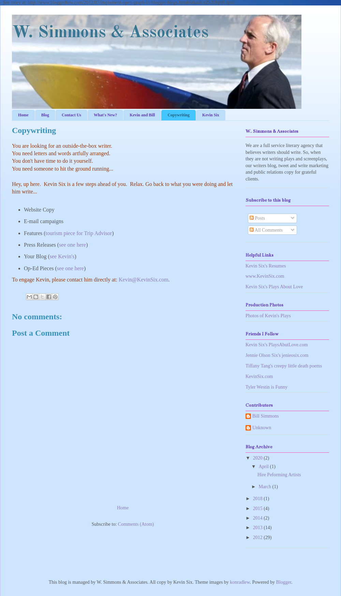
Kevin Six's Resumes (266, 265)
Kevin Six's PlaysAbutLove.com (277, 344)
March (265, 486)
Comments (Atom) (136, 524)
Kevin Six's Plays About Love (274, 286)
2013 (258, 527)
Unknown (261, 427)
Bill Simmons (265, 416)
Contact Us (71, 115)
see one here (72, 245)
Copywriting (178, 115)
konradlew (240, 582)
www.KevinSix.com (265, 276)
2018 (258, 498)
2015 (258, 508)
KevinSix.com (259, 376)
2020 (258, 458)
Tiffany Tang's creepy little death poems (284, 365)
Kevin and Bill (142, 115)
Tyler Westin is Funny (266, 387)
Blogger (283, 582)
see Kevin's (62, 256)
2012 (258, 537)
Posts (257, 218)
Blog (45, 115)
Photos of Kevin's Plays (268, 315)
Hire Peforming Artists (279, 474)
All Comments (266, 230)
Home (23, 115)
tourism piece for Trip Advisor (79, 233)
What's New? (105, 115)
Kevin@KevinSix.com (143, 279)
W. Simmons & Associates (110, 32)
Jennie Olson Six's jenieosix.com (277, 355)
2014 (258, 518)
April (264, 466)
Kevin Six (210, 115)
